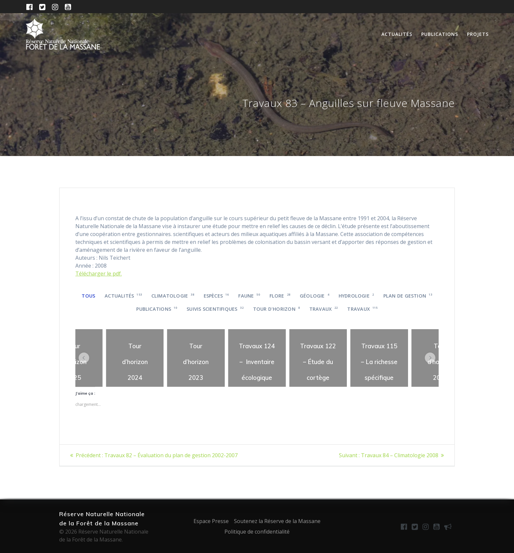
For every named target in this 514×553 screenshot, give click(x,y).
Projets (478, 34)
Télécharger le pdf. (98, 273)
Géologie (314, 296)
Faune (249, 296)
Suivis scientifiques (215, 309)
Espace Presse (211, 521)
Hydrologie (356, 296)
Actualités (396, 34)
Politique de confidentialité (257, 531)
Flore (280, 296)
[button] (84, 358)
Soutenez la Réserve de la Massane (277, 521)
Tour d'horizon (276, 309)
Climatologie (172, 296)
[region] (135, 358)
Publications (439, 34)
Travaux (323, 309)
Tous (88, 296)
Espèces (216, 296)
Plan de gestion (407, 296)
